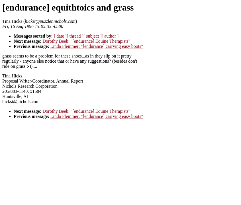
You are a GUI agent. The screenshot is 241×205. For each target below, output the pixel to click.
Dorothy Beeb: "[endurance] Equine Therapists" (86, 41)
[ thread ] (75, 36)
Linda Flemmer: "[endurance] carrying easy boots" (96, 46)
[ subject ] (92, 36)
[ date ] (60, 36)
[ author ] (110, 36)
